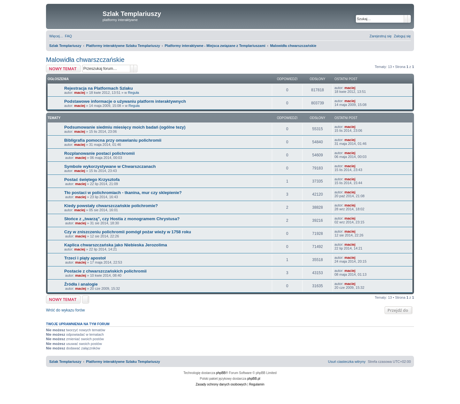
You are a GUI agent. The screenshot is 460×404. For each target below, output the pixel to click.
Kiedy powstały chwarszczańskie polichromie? (111, 205)
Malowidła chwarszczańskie (85, 59)
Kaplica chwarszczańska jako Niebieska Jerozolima (115, 245)
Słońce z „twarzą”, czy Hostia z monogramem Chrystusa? (122, 218)
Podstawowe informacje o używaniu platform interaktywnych (125, 101)
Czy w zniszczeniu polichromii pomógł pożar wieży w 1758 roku (127, 231)
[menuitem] (68, 36)
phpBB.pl (253, 378)
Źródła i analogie (81, 284)
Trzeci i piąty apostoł (85, 258)
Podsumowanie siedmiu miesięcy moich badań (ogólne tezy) (125, 127)
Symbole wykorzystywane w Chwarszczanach (110, 166)
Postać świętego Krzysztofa (92, 179)
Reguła (133, 92)
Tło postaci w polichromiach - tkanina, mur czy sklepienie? (123, 192)
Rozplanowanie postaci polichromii (99, 153)
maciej (79, 92)
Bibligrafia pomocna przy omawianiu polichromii (112, 140)
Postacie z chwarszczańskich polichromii (105, 271)
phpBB (221, 373)
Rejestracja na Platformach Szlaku (98, 88)
